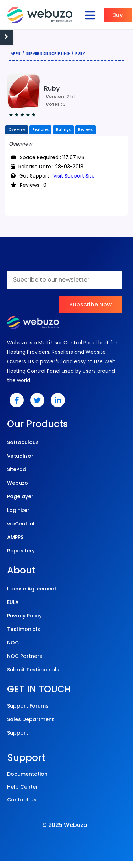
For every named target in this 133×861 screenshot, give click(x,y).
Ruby (80, 53)
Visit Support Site (74, 176)
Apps (16, 53)
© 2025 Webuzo (64, 826)
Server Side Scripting (48, 53)
